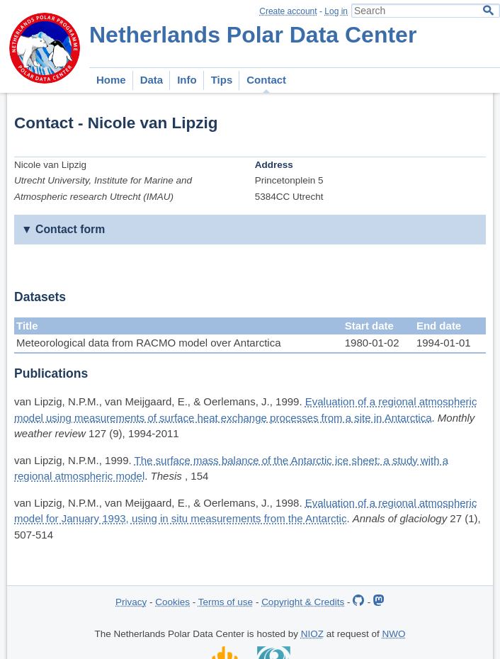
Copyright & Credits (302, 602)
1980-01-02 (372, 343)
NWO (394, 634)
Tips (222, 80)
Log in (336, 11)
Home (111, 80)
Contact (266, 80)
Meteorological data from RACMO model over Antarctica (148, 343)
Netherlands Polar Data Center (252, 34)
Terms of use (225, 602)
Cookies (172, 602)
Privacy (131, 602)
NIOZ (312, 634)
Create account (288, 11)
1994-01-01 (443, 343)
